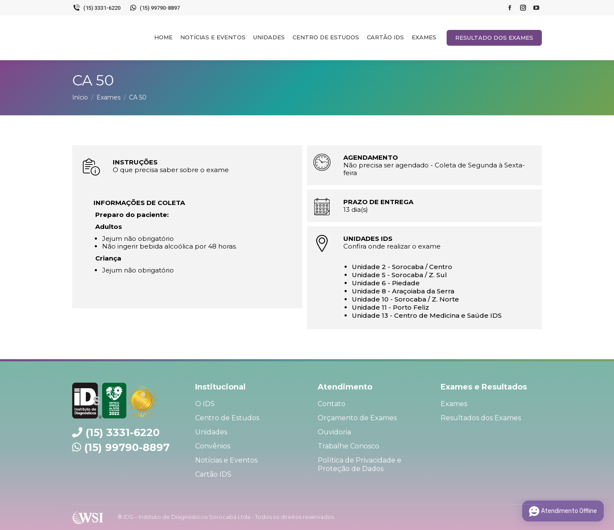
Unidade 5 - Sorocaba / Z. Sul (399, 275)
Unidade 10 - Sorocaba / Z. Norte (405, 299)
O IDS (205, 404)
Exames (454, 404)
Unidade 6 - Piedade (386, 283)
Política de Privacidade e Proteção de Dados (359, 464)
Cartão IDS (213, 474)
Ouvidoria (334, 432)
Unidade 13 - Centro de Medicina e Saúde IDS (427, 315)
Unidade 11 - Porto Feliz (390, 307)
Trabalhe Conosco (348, 446)
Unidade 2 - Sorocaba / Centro (402, 267)
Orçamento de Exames (357, 418)
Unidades (211, 432)
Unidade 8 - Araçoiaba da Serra (403, 291)
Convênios (212, 446)
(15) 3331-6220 (96, 7)
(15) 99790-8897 (154, 7)
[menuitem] (163, 37)
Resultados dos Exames (481, 418)
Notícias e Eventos (226, 460)
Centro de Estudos (227, 418)
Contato (331, 404)
